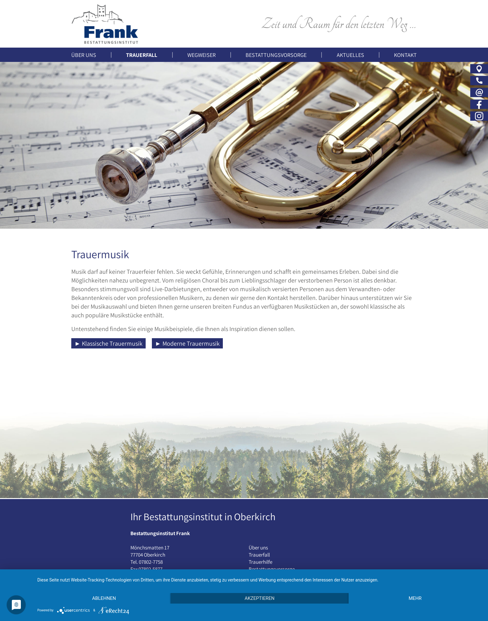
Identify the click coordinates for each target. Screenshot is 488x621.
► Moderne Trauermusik (187, 343)
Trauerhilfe (260, 561)
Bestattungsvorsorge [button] (276, 54)
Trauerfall (259, 554)
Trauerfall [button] (141, 54)
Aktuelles (350, 54)
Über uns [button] (83, 54)
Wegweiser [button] (201, 54)
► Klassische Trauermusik (108, 343)
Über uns (258, 547)
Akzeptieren (259, 598)
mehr (415, 598)
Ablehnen (104, 598)
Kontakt (405, 54)
